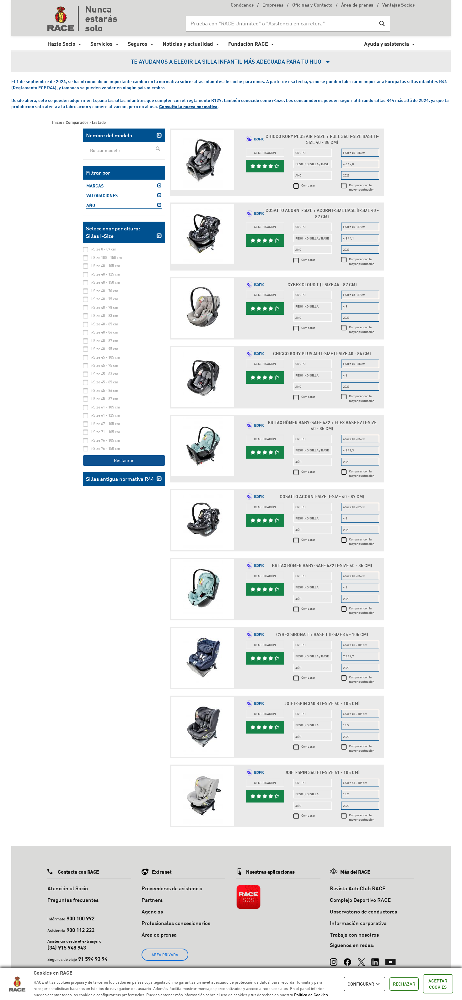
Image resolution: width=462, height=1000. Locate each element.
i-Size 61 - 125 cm (105, 415)
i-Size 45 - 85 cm (104, 382)
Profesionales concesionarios (176, 923)
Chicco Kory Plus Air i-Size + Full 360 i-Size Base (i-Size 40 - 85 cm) (322, 139)
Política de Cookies (311, 994)
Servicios (101, 43)
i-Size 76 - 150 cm (105, 448)
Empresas (272, 5)
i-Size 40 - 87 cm (104, 340)
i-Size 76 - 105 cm (105, 440)
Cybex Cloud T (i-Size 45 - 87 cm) (322, 284)
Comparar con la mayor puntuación (361, 187)
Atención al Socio (67, 888)
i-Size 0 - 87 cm (103, 249)
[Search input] (282, 23)
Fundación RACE (248, 43)
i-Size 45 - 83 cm (104, 373)
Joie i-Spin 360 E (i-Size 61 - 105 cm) (322, 772)
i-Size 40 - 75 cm (104, 299)
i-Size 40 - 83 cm (104, 315)
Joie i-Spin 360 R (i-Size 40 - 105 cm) (322, 703)
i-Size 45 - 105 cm (105, 357)
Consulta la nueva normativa (188, 106)
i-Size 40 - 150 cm (105, 282)
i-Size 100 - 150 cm (106, 257)
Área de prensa (357, 5)
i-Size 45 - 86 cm (104, 390)
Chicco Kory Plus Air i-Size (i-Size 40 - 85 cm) (322, 353)
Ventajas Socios (398, 5)
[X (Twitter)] (361, 959)
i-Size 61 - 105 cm (105, 407)
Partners (152, 900)
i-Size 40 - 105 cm (105, 265)
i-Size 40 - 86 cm (104, 332)
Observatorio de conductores (363, 911)
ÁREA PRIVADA (165, 954)
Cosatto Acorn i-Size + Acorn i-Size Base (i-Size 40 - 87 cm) (322, 213)
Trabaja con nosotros (354, 934)
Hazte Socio (61, 43)
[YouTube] (390, 958)
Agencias (152, 911)
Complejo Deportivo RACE (360, 900)
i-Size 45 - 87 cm (104, 398)
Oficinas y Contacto (312, 5)
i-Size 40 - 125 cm (105, 274)
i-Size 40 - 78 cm (104, 307)
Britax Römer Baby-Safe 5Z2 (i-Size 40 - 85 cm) (322, 565)
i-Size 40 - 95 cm (104, 348)
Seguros (138, 43)
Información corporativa (358, 923)
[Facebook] (347, 959)
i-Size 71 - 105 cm (105, 431)
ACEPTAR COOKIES (437, 984)
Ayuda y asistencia (386, 43)
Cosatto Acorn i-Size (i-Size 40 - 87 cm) (322, 496)
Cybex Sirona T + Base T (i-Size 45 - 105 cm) (322, 634)
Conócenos (242, 5)
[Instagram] (333, 959)
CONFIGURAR (364, 984)
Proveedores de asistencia (172, 888)
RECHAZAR (404, 984)
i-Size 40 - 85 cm (104, 324)
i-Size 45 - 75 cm (104, 365)
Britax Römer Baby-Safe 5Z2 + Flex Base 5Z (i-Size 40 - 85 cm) (322, 425)
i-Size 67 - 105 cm (105, 423)
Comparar (308, 185)
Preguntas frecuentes (73, 900)
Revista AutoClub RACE (357, 888)
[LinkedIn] (375, 959)
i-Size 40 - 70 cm (104, 290)
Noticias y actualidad (188, 43)
